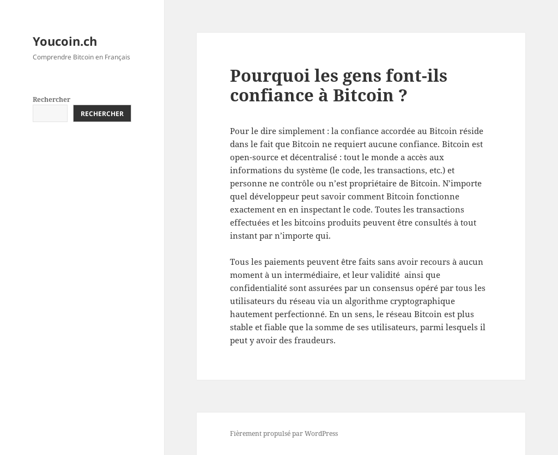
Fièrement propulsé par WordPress (284, 433)
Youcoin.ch (65, 41)
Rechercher (51, 99)
